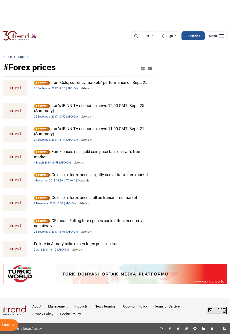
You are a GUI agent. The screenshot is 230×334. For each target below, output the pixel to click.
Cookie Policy (70, 314)
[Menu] (216, 35)
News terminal (105, 306)
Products (81, 306)
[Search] (135, 35)
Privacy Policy (42, 314)
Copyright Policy (135, 306)
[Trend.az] (20, 36)
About (36, 306)
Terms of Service (167, 306)
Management (58, 306)
